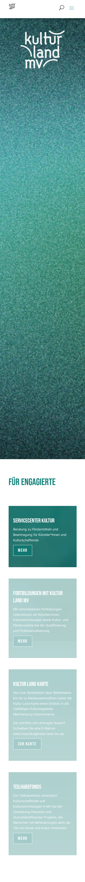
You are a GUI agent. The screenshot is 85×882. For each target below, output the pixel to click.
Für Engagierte (32, 482)
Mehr (22, 550)
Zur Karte (27, 744)
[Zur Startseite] (12, 6)
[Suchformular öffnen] (61, 7)
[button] (71, 8)
